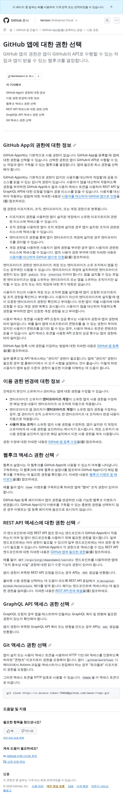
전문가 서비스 (100, 786)
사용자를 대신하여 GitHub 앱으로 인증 (89, 196)
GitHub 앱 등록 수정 (62, 442)
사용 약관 (38, 786)
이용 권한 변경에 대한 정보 (34, 381)
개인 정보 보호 (55, 786)
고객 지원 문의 (14, 762)
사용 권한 (92, 30)
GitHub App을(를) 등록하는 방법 (62, 30)
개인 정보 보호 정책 (13, 737)
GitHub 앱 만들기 (27, 30)
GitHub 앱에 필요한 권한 (68, 552)
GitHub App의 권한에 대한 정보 (39, 145)
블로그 (7, 790)
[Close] (112, 6)
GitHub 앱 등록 (108, 346)
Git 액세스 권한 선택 (27, 645)
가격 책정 (82, 786)
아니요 (27, 731)
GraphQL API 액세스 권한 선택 (38, 604)
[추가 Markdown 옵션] (38, 76)
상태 (70, 786)
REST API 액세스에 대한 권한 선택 (41, 522)
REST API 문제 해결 (69, 591)
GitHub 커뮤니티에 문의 (20, 756)
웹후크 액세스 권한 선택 (31, 455)
